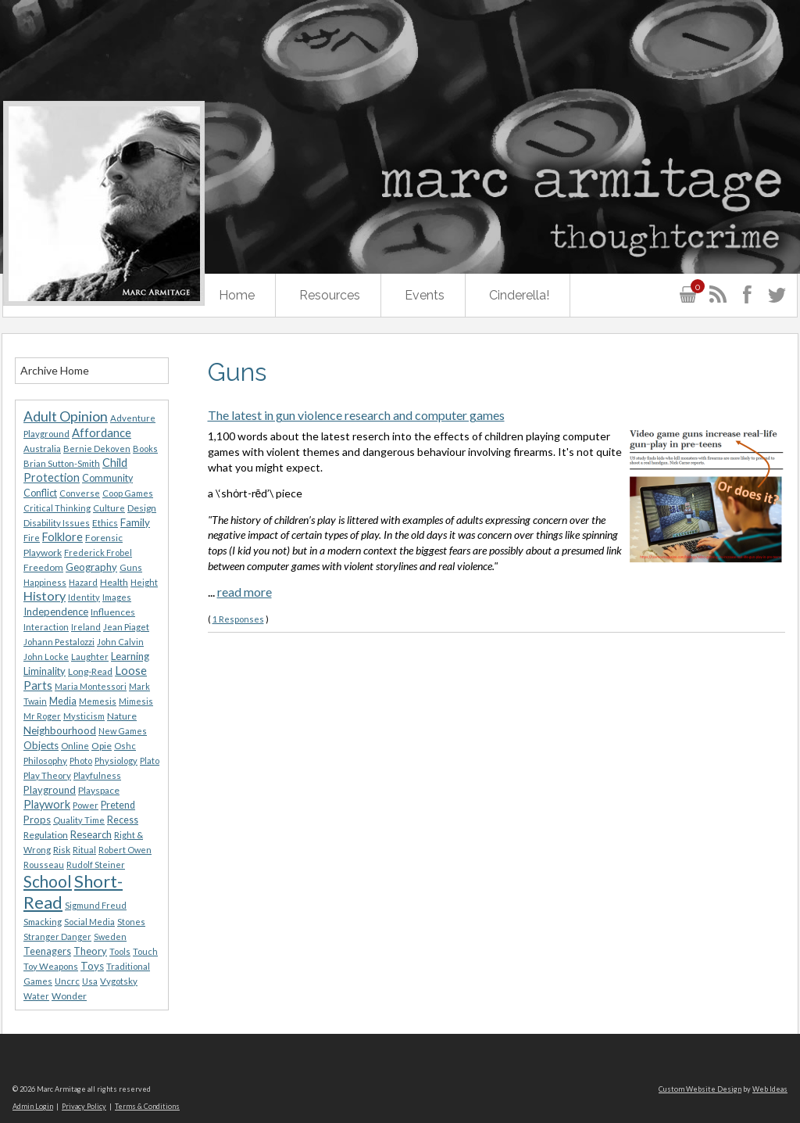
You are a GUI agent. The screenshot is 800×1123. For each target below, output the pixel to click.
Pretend (118, 805)
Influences (113, 612)
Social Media (89, 922)
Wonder (69, 996)
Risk (61, 850)
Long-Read (90, 671)
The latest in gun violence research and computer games (356, 414)
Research (91, 834)
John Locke (46, 656)
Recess (122, 820)
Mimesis (136, 701)
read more (244, 591)
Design (141, 508)
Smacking (42, 922)
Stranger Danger (57, 936)
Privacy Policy (84, 1106)
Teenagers (47, 951)
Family (135, 522)
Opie (101, 746)
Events (425, 295)
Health (114, 582)
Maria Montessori (91, 686)
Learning (130, 656)
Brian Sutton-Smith (61, 463)
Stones (131, 922)
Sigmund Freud (96, 905)
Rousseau (43, 864)
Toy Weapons (50, 966)
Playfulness (97, 775)
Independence (55, 611)
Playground (49, 790)
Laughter (90, 656)
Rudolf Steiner (95, 864)
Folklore (62, 537)
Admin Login (32, 1106)
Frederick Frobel (98, 552)
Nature (122, 716)
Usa (90, 981)
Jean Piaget (126, 627)
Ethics (105, 523)
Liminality (44, 671)
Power (85, 805)
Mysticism (84, 716)
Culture (109, 508)
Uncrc (67, 981)
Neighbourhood (59, 730)
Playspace (99, 790)
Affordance (101, 432)
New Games (122, 731)
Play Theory (47, 775)
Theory (90, 951)
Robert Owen (125, 850)
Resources (329, 295)
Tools (119, 951)
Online (75, 746)
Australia (42, 448)
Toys (92, 966)
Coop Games (127, 493)
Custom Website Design (700, 1089)
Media (63, 701)
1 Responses (238, 619)
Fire (31, 538)
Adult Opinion (65, 416)
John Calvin (120, 642)
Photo (81, 760)
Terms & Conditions (147, 1106)
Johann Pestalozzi (59, 642)
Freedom (43, 567)
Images (116, 597)
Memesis (97, 701)
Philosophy (45, 760)
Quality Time (79, 820)
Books (145, 448)
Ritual (84, 850)
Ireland (86, 627)
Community (107, 478)
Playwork (46, 804)
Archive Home (54, 370)
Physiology (116, 760)
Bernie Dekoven (96, 448)
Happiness (44, 582)
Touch (145, 951)
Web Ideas (770, 1089)
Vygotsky (119, 981)
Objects (41, 745)
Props (37, 819)
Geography (91, 567)
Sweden (110, 936)
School (47, 881)
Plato (149, 760)
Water (36, 996)
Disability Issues (56, 523)
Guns (131, 567)
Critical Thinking (57, 508)
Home (237, 295)
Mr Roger (42, 716)
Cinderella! (519, 295)
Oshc (125, 746)
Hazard (83, 582)
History (44, 595)
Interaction (46, 627)
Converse (79, 493)
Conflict (40, 493)
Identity (84, 597)
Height (144, 582)
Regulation (45, 835)
